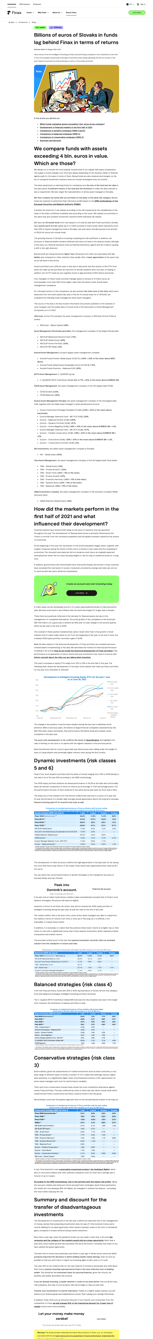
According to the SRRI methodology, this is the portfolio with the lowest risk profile (72, 1182)
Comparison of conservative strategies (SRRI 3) (62, 137)
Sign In (141, 4)
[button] (130, 4)
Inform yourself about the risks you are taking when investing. (62, 657)
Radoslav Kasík (39, 49)
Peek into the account (101, 889)
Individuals (12, 4)
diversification (92, 740)
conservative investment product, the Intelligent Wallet (84, 1169)
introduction (23, 22)
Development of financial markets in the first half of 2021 (66, 127)
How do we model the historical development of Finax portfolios (83, 651)
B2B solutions (24, 4)
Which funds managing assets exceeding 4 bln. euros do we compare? (72, 124)
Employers (37, 4)
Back (11, 22)
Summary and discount (50, 140)
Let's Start (101, 1319)
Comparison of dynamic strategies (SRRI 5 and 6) (62, 131)
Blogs (34, 22)
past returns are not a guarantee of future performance (78, 1336)
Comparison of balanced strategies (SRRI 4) (60, 134)
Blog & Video (71, 13)
